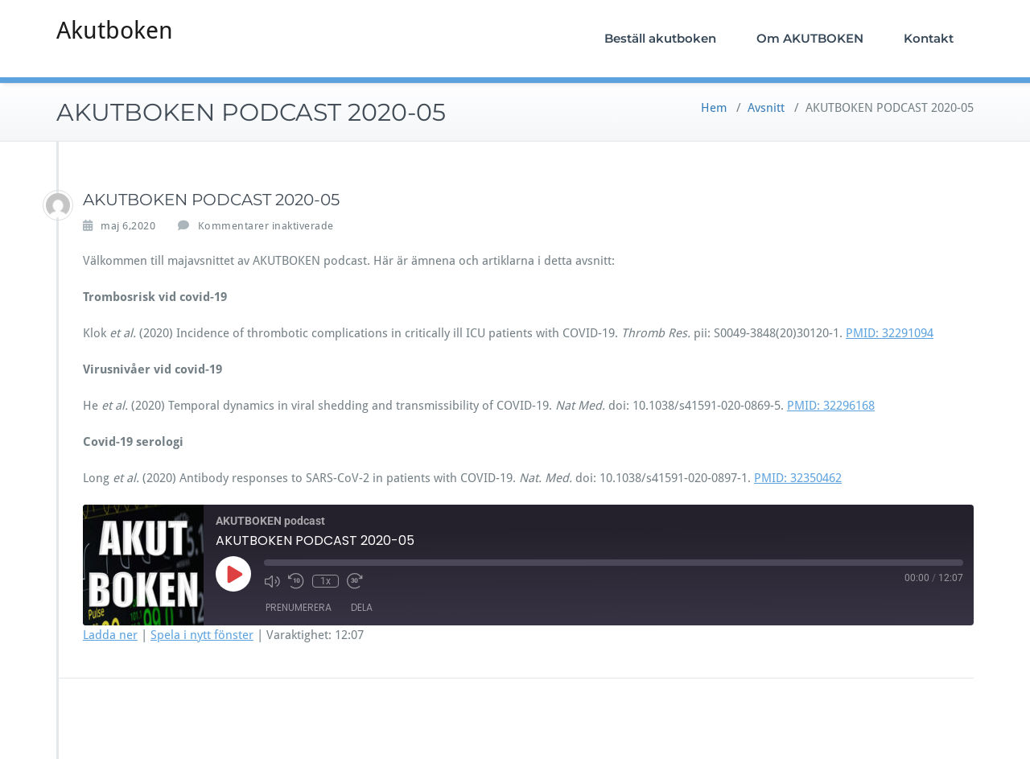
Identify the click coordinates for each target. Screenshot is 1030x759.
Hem (714, 108)
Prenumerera (299, 607)
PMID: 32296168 (831, 405)
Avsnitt (766, 108)
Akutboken (114, 30)
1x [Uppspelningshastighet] (325, 581)
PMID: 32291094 (889, 333)
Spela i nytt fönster (201, 635)
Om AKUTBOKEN (809, 38)
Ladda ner (110, 635)
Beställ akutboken (660, 38)
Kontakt (929, 38)
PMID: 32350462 (798, 478)
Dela (362, 607)
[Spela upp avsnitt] (233, 574)
